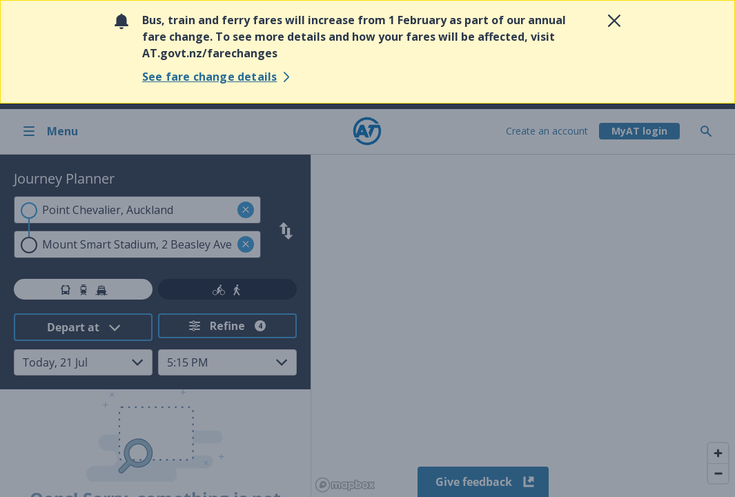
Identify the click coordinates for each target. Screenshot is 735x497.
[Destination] (137, 244)
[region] (523, 326)
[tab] (83, 289)
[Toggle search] (711, 131)
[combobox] (137, 210)
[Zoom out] (718, 473)
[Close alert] (614, 20)
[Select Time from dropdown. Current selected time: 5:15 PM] (227, 362)
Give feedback (483, 481)
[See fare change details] (218, 76)
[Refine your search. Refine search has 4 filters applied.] (227, 325)
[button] (245, 210)
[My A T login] (639, 131)
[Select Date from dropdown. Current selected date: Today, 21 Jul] (83, 362)
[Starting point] (137, 210)
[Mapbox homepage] (345, 485)
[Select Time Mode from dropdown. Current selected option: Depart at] (83, 327)
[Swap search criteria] (286, 230)
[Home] (367, 131)
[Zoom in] (718, 453)
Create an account (547, 130)
